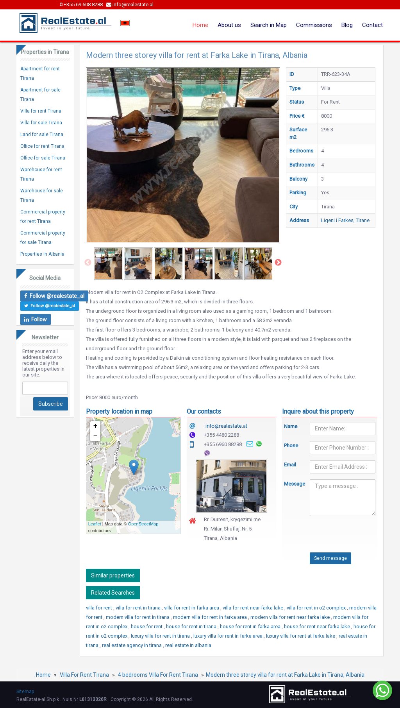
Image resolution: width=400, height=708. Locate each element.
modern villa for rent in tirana (138, 617)
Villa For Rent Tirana (84, 675)
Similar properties (113, 575)
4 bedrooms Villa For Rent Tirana (158, 675)
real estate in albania (188, 645)
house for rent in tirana (192, 626)
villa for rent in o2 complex (317, 608)
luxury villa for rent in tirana (161, 636)
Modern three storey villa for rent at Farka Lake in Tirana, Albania (285, 675)
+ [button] (95, 426)
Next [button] (278, 263)
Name (290, 426)
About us (229, 25)
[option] (108, 263)
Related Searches (113, 593)
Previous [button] (88, 263)
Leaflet (94, 524)
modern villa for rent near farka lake (290, 617)
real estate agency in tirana (132, 645)
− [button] (95, 436)
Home (200, 25)
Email (290, 465)
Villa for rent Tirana (40, 111)
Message (291, 484)
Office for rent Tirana (42, 146)
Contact (372, 25)
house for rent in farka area (251, 626)
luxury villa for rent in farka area (228, 636)
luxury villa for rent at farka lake (301, 636)
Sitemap (25, 691)
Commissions (314, 25)
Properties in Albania (42, 254)
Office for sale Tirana (42, 158)
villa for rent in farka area (192, 608)
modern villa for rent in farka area (210, 617)
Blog (347, 25)
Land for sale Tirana (41, 134)
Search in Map (268, 25)
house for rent (147, 626)
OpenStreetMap (143, 524)
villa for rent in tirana (139, 608)
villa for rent (99, 608)
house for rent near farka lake (317, 626)
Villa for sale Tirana (41, 122)
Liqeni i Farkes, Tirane (345, 220)
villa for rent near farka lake (253, 608)
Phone (291, 445)
